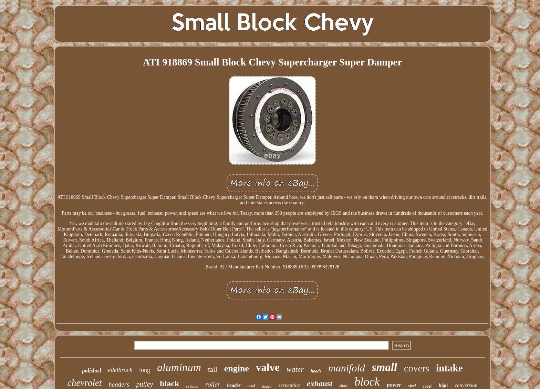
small (384, 367)
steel (412, 385)
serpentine (289, 385)
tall (212, 369)
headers (118, 384)
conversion (466, 385)
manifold (346, 367)
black (169, 383)
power (394, 384)
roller (212, 384)
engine (236, 368)
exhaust (319, 383)
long (144, 370)
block (367, 381)
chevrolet (85, 383)
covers (416, 368)
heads (316, 370)
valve (268, 367)
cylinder (192, 386)
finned (267, 386)
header (234, 385)
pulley (144, 384)
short (343, 385)
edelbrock (120, 370)
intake (449, 367)
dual (251, 385)
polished (91, 370)
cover (427, 386)
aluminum (179, 367)
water (295, 369)
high (443, 385)
